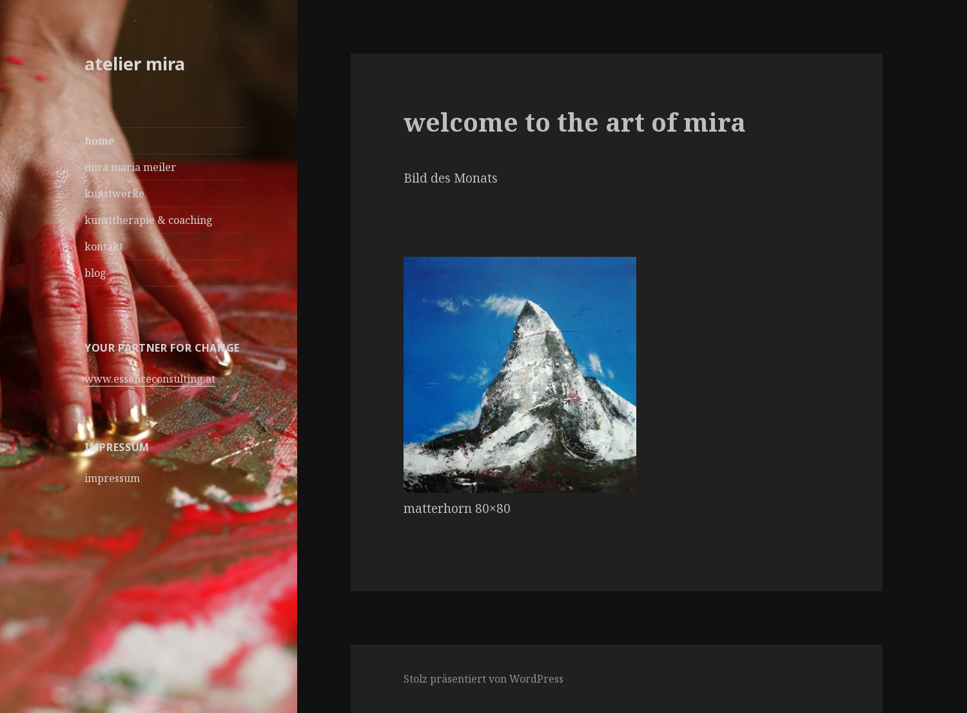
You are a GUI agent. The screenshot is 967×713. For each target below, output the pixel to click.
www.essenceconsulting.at (149, 379)
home (99, 141)
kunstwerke (114, 193)
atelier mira (134, 63)
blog (95, 273)
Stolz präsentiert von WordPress (483, 679)
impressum (112, 478)
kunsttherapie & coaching (148, 220)
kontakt (103, 246)
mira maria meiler (130, 167)
